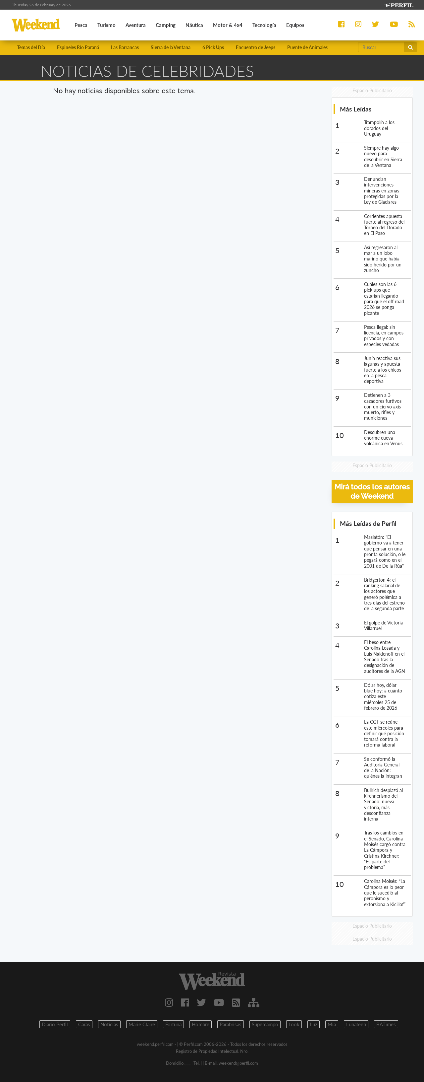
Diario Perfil (55, 1024)
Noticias (109, 1024)
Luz (313, 1024)
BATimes (386, 1024)
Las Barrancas (125, 47)
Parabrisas (230, 1024)
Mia (332, 1024)
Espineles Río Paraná (78, 47)
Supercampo (265, 1024)
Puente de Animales (307, 47)
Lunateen (356, 1024)
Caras (84, 1024)
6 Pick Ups (213, 47)
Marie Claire (142, 1024)
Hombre (200, 1024)
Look (294, 1024)
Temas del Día (31, 47)
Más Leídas (355, 109)
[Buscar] (381, 47)
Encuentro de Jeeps (255, 47)
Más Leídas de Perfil (368, 523)
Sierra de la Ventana (170, 47)
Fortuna (173, 1024)
